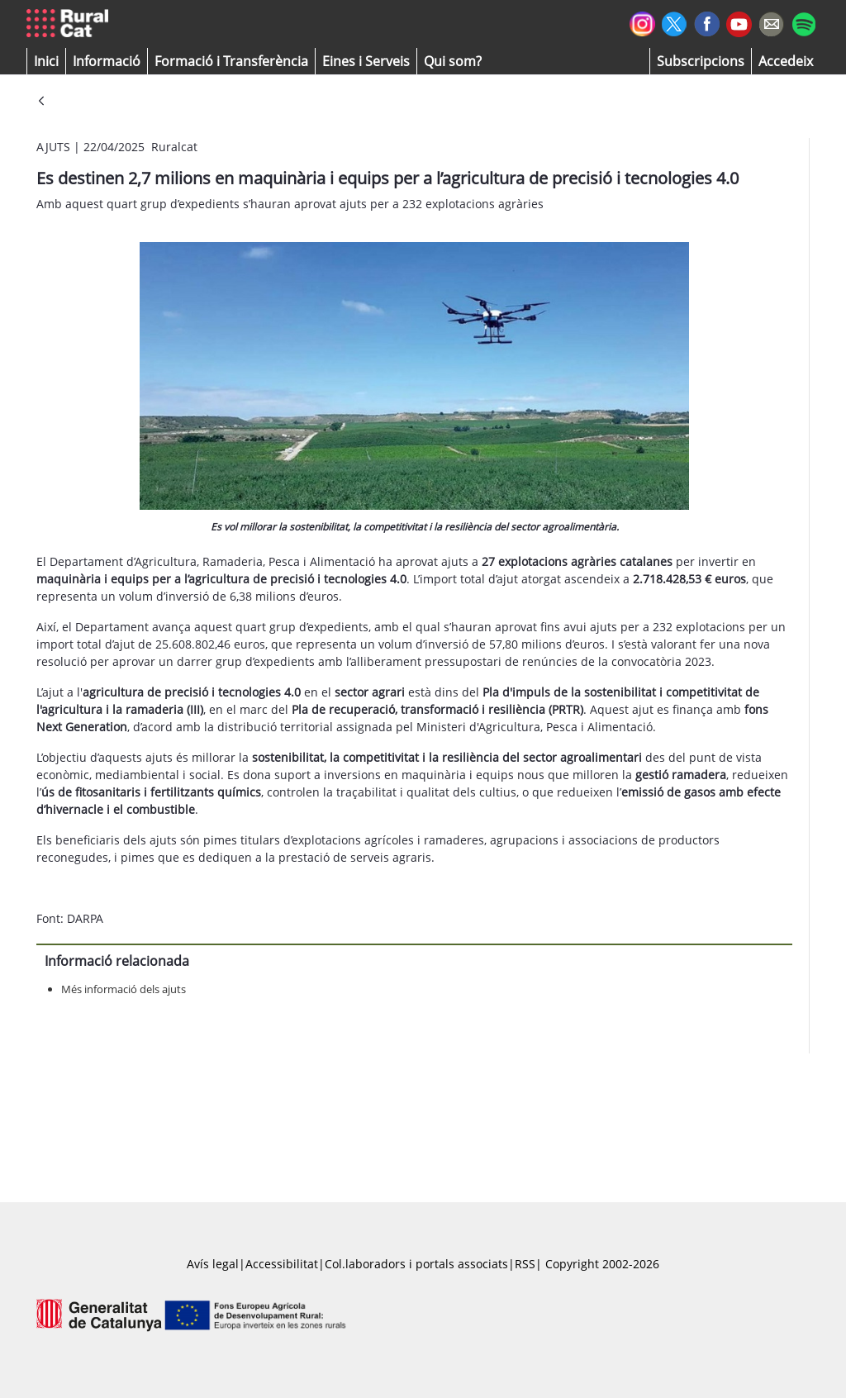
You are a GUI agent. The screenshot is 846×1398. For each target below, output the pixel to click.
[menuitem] (231, 61)
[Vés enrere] (41, 102)
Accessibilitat (281, 1264)
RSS (525, 1264)
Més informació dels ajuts (123, 989)
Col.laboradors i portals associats (416, 1264)
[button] (46, 61)
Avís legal (213, 1264)
